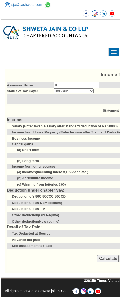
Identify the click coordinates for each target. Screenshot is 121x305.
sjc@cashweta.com (26, 5)
